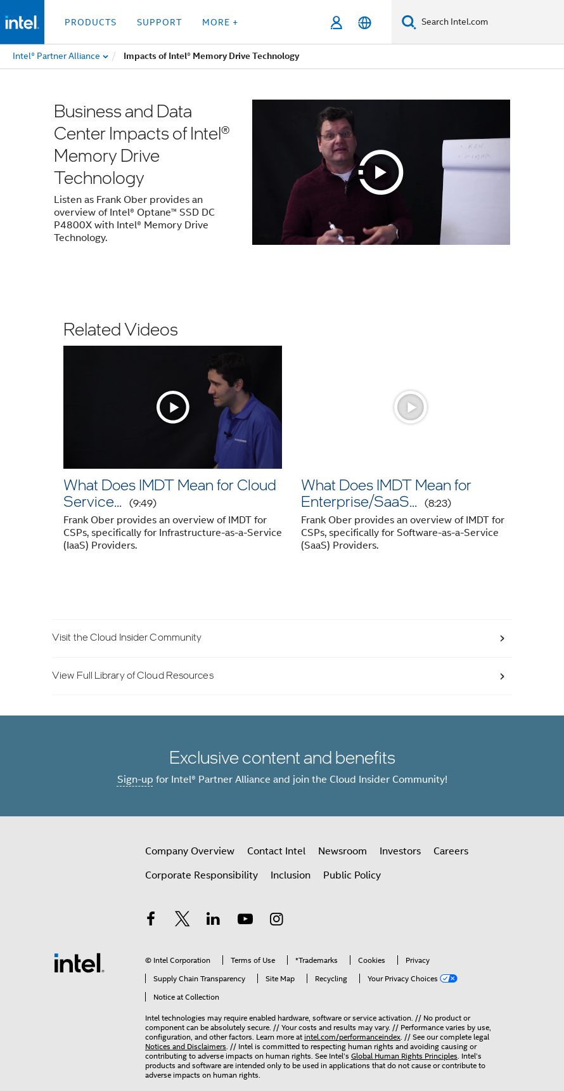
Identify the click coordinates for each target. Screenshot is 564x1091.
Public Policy (352, 875)
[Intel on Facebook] (151, 921)
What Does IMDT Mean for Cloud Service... (169, 492)
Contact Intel (276, 851)
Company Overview (189, 851)
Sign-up (135, 779)
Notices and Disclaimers (185, 1046)
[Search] (409, 22)
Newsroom (342, 851)
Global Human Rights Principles (404, 1056)
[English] (365, 22)
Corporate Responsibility (201, 875)
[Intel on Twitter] (182, 921)
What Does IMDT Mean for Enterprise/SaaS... (386, 492)
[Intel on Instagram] (276, 921)
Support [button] (159, 22)
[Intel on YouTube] (245, 921)
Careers (450, 851)
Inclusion (291, 875)
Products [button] (91, 22)
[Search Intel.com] (490, 22)
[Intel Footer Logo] (79, 962)
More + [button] (220, 22)
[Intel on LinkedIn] (213, 921)
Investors (400, 851)
